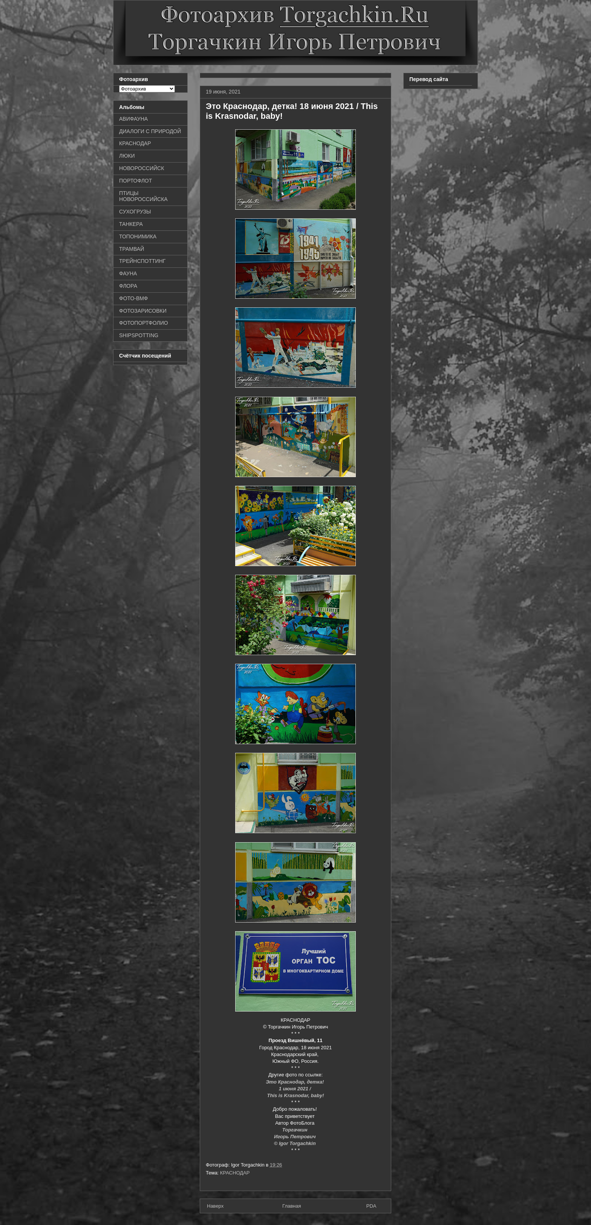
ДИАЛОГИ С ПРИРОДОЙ (150, 131)
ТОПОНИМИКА (137, 236)
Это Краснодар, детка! (295, 1082)
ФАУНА (128, 273)
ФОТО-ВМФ (133, 298)
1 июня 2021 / (295, 1088)
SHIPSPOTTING (138, 335)
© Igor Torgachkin (295, 1143)
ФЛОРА (128, 286)
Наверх (215, 1206)
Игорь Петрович (295, 1136)
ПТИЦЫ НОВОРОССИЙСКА (143, 196)
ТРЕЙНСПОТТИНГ (142, 261)
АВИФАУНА (133, 119)
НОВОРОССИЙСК (141, 168)
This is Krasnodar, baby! (295, 1095)
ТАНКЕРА (131, 224)
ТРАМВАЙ (131, 249)
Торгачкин (295, 1130)
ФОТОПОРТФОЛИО (143, 323)
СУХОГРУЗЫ (135, 212)
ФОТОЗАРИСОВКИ (143, 311)
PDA (371, 1206)
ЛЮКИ (127, 156)
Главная (291, 1206)
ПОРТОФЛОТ (135, 181)
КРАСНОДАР (235, 1173)
